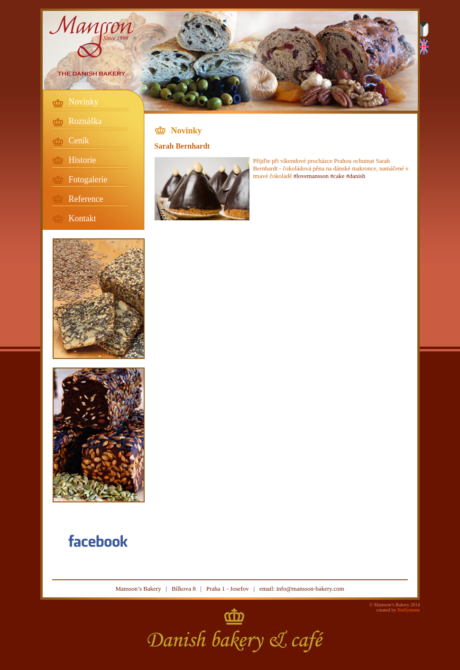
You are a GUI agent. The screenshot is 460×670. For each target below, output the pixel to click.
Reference (86, 199)
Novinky (84, 101)
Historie (82, 160)
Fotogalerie (88, 179)
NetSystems (408, 610)
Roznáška (85, 121)
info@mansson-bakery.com (310, 588)
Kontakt (82, 218)
